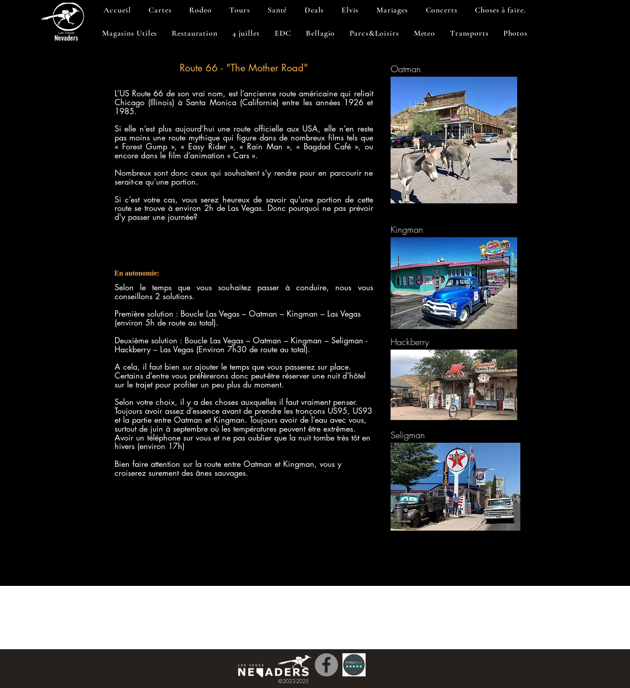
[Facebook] (326, 664)
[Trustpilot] (354, 664)
